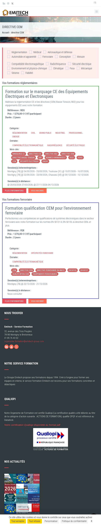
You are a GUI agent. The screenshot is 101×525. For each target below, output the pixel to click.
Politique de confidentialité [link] (74, 521)
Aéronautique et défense (57, 52)
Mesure (79, 56)
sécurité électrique (29, 161)
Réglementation (17, 52)
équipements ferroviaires (45, 274)
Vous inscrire (37, 191)
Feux (70, 68)
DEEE (72, 157)
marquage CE (18, 154)
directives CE (35, 154)
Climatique (56, 68)
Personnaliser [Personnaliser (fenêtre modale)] (51, 521)
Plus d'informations (14, 191)
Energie (15, 137)
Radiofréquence (56, 63)
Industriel (60, 133)
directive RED (51, 154)
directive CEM (67, 154)
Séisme (13, 72)
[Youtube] (11, 347)
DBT (40, 157)
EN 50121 (84, 270)
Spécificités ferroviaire (42, 253)
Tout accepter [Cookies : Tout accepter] (17, 521)
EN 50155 (72, 270)
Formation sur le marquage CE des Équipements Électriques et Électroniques (46, 94)
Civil (33, 133)
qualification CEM (20, 274)
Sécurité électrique (79, 63)
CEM (14, 161)
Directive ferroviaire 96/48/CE (51, 270)
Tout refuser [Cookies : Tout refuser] (34, 521)
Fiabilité (27, 72)
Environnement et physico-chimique (27, 68)
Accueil (5, 32)
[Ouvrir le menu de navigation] (96, 11)
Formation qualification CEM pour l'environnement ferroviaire (48, 210)
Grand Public (45, 133)
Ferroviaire (45, 56)
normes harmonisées (56, 157)
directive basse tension (23, 157)
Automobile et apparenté (21, 56)
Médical (35, 52)
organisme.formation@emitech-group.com (24, 341)
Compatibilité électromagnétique (25, 63)
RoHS (80, 157)
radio (45, 161)
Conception (63, 56)
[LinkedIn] (6, 347)
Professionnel (75, 133)
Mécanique (84, 68)
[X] (16, 347)
